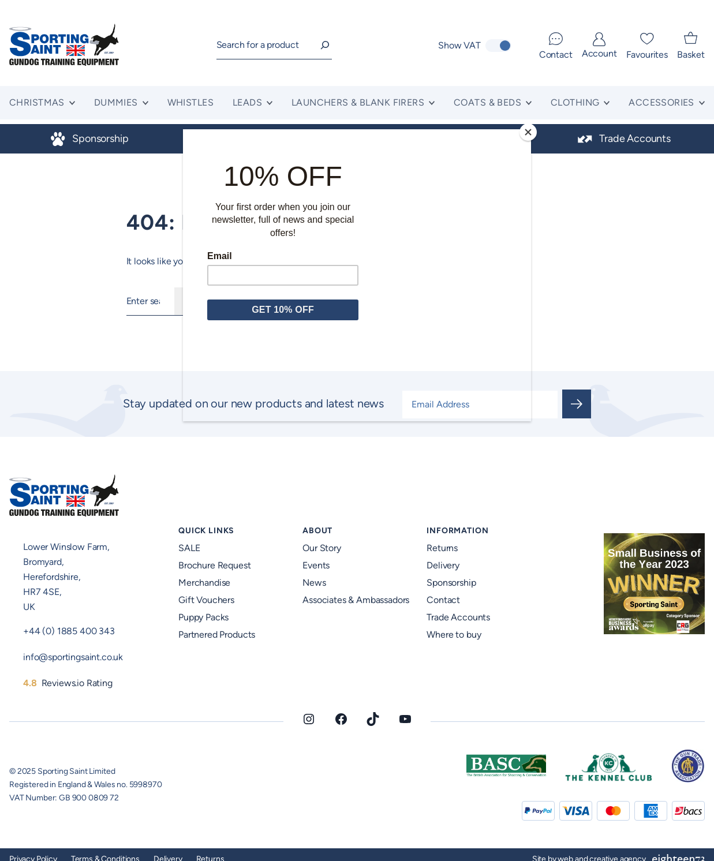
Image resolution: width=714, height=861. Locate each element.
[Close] (528, 132)
